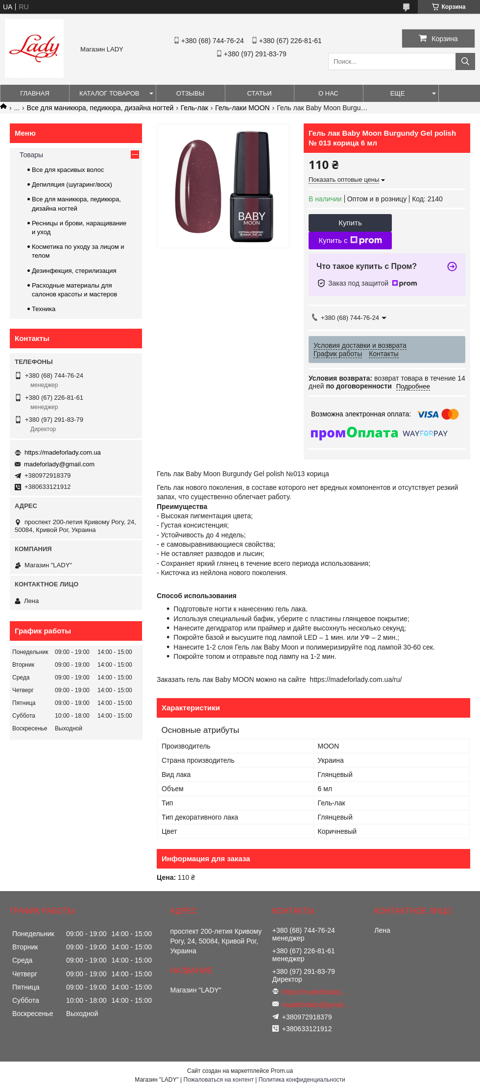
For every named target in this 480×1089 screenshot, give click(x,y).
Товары (31, 155)
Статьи (259, 93)
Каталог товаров (109, 93)
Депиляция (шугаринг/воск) (72, 184)
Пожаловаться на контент (219, 1079)
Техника (43, 309)
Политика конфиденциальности (302, 1079)
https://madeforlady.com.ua (62, 452)
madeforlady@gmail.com (59, 464)
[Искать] (465, 61)
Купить (349, 222)
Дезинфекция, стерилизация (74, 270)
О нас (328, 93)
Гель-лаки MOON (242, 108)
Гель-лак (194, 108)
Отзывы (190, 93)
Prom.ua (282, 1070)
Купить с (350, 240)
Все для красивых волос (68, 169)
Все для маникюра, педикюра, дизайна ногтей (100, 108)
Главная (34, 93)
